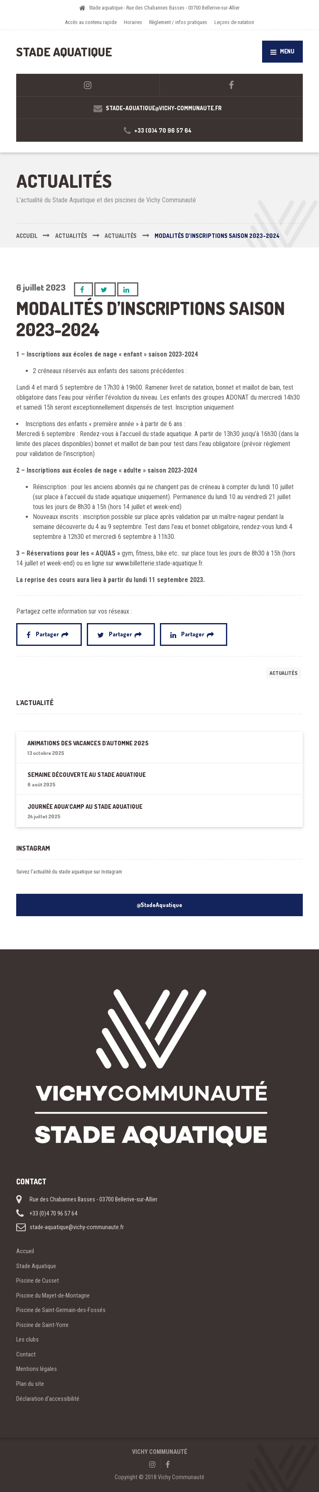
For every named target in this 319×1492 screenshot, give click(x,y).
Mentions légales (36, 1369)
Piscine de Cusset (37, 1280)
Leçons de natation (234, 22)
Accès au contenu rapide (91, 22)
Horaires (133, 22)
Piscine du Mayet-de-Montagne (53, 1295)
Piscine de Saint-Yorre (42, 1325)
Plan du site (30, 1383)
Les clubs (27, 1339)
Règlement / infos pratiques (178, 22)
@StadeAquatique (159, 904)
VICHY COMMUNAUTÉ (159, 1451)
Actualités (283, 673)
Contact (26, 1354)
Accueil (25, 1251)
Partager (48, 634)
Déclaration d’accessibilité (47, 1398)
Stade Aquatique (36, 1266)
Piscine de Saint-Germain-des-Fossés (61, 1310)
